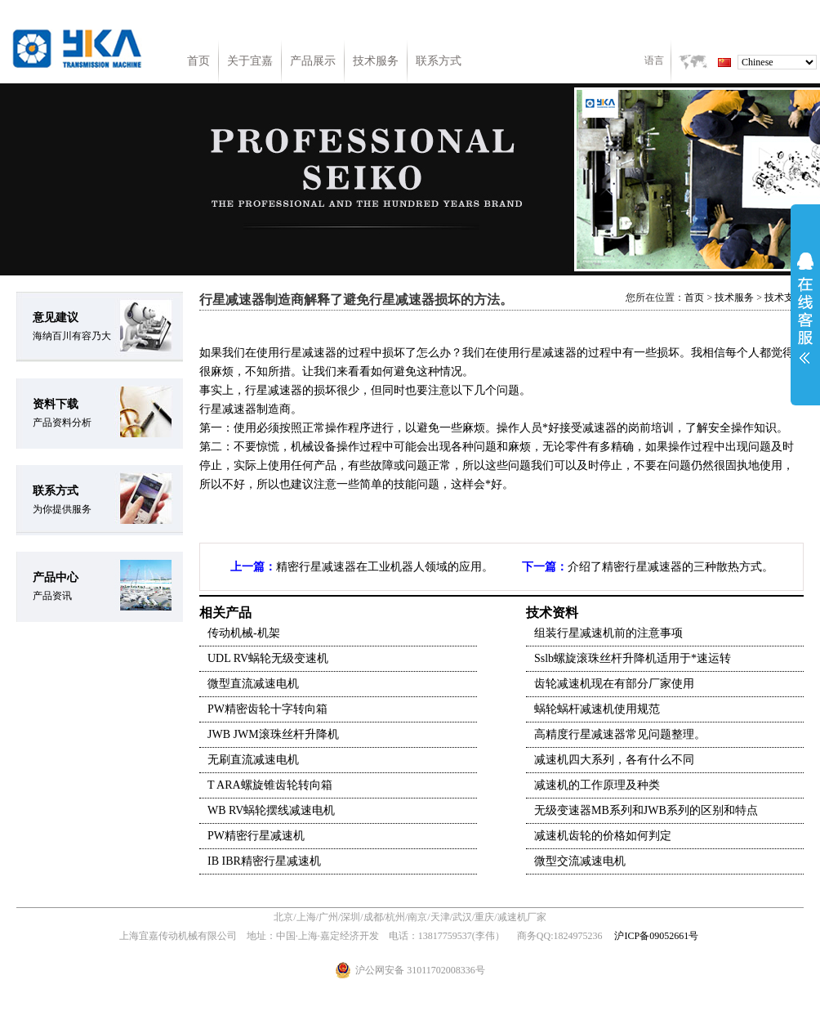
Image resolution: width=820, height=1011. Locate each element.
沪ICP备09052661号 (656, 936)
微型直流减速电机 (253, 684)
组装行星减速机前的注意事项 (608, 633)
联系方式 (438, 61)
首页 (198, 61)
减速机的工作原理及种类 (597, 785)
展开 (805, 308)
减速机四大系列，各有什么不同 (614, 760)
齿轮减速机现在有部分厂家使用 (614, 684)
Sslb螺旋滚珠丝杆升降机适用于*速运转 (632, 658)
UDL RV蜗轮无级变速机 (267, 658)
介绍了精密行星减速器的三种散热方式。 (670, 567)
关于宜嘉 (250, 61)
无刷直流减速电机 (253, 760)
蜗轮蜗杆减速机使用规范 (597, 709)
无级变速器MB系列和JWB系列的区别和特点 (646, 810)
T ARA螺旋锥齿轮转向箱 (269, 785)
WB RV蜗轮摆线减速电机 (271, 810)
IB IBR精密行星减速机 (264, 861)
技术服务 (376, 61)
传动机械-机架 (243, 633)
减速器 (319, 353)
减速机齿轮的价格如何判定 (602, 836)
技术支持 (784, 297)
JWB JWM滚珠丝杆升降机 (273, 734)
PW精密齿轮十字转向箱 (267, 709)
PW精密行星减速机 (256, 836)
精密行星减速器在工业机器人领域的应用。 (384, 567)
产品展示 (313, 61)
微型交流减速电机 (580, 861)
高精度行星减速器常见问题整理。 (620, 734)
